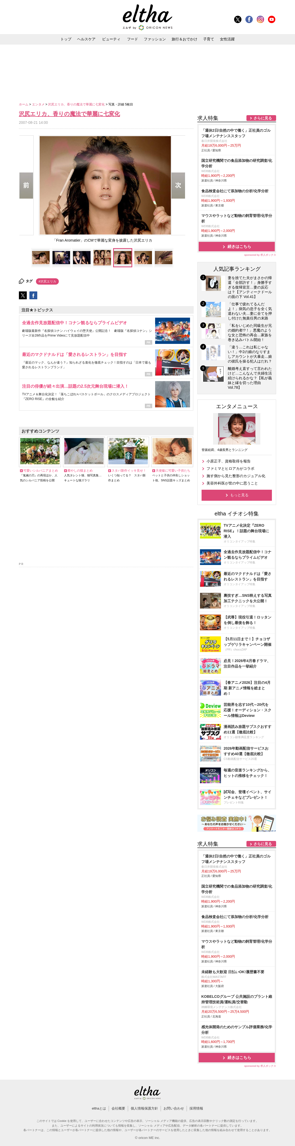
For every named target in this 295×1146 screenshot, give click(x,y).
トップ (65, 39)
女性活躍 (227, 39)
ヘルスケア (86, 39)
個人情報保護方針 (144, 1108)
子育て (208, 39)
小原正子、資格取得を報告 (229, 461)
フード (132, 39)
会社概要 (118, 1108)
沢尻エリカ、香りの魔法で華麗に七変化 (77, 104)
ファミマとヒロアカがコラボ (230, 468)
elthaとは (99, 1108)
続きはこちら (239, 246)
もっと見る (239, 495)
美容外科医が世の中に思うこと (232, 483)
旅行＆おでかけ (184, 39)
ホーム (24, 104)
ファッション (155, 39)
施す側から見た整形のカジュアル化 (236, 476)
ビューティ (111, 39)
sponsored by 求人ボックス (260, 254)
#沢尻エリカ (47, 281)
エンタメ (38, 104)
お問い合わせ (174, 1108)
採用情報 (196, 1108)
